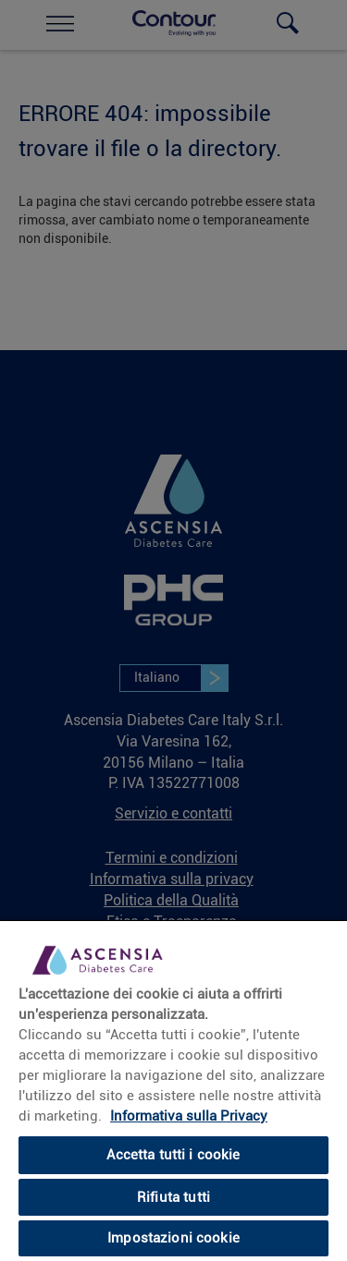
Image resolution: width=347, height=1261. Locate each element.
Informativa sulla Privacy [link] (188, 1116)
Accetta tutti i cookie (173, 1154)
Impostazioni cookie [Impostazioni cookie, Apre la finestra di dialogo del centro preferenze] (173, 1238)
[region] (173, 1090)
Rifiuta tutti (173, 1197)
